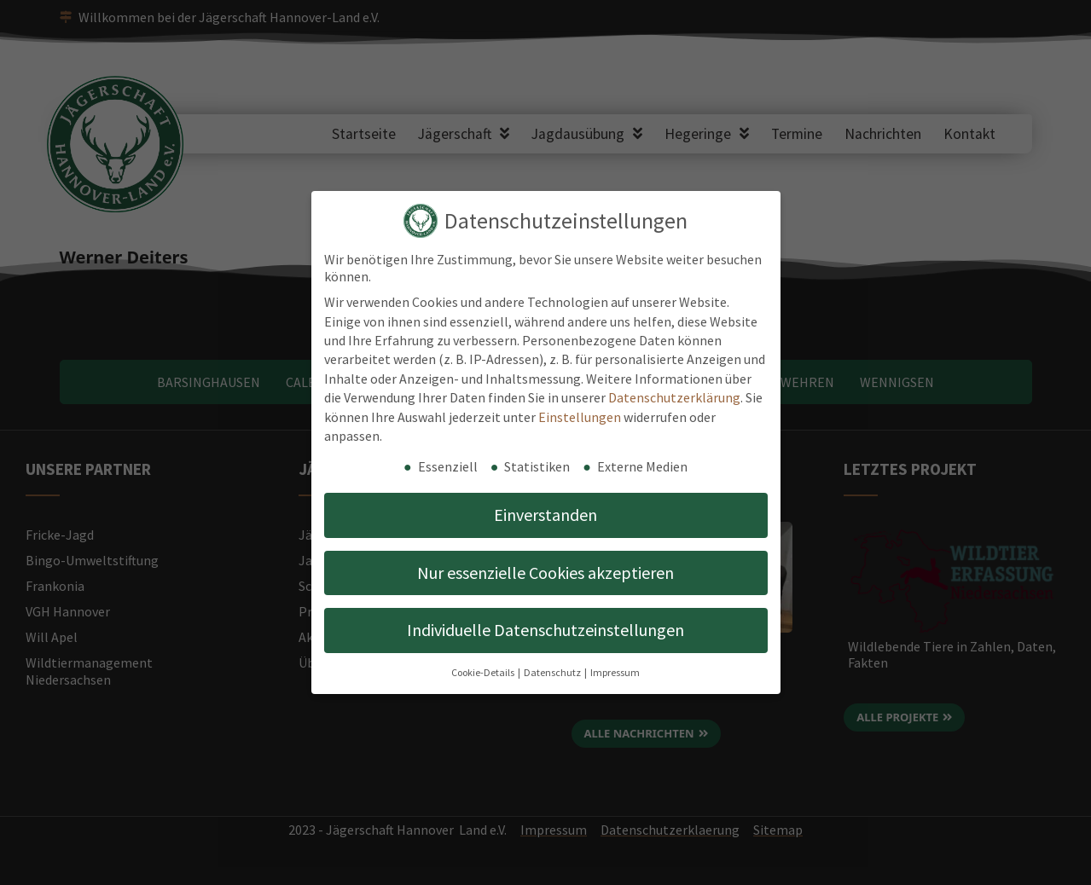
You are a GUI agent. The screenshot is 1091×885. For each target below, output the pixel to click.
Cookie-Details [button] (483, 672)
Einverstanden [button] (545, 514)
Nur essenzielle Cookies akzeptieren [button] (545, 572)
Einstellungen (579, 416)
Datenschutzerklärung (674, 397)
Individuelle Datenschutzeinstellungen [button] (545, 629)
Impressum (615, 672)
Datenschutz (553, 672)
